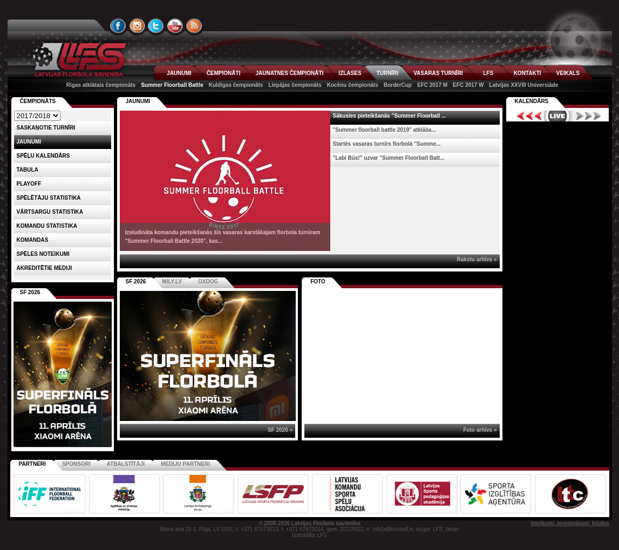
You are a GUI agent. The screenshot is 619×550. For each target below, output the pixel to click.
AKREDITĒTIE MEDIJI (44, 268)
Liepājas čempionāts (294, 85)
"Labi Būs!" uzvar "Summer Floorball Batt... (389, 158)
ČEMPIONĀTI (224, 73)
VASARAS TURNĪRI (437, 73)
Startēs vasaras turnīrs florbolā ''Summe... (387, 144)
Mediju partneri (185, 464)
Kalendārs (532, 101)
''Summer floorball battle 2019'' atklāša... (384, 130)
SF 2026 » (280, 430)
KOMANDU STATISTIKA (47, 226)
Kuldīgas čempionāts (236, 85)
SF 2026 (136, 281)
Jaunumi (138, 101)
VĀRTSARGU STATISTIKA (50, 212)
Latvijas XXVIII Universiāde (523, 85)
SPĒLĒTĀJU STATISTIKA (49, 198)
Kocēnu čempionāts (352, 85)
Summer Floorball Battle (172, 85)
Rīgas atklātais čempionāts (100, 85)
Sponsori (76, 464)
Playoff (29, 184)
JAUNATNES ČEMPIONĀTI (289, 73)
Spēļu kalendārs (43, 156)
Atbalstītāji (126, 464)
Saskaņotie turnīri (46, 128)
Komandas (33, 240)
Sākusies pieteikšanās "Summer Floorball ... (389, 116)
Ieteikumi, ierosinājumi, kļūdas (569, 523)
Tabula (27, 170)
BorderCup (398, 85)
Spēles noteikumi (43, 254)
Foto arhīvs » (479, 430)
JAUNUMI (179, 73)
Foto (317, 281)
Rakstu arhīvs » (477, 259)
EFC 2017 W (468, 85)
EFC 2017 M (432, 85)
